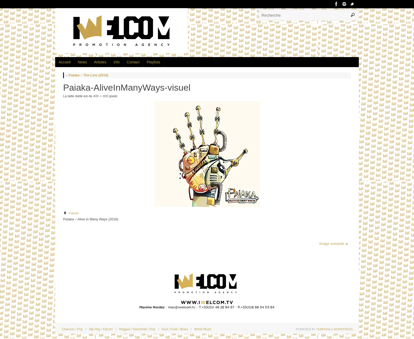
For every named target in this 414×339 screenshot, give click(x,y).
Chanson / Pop (72, 329)
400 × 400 (100, 96)
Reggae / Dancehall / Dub (137, 329)
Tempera (323, 329)
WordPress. (344, 329)
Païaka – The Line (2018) (87, 75)
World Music (203, 329)
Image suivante (333, 244)
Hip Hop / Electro (101, 329)
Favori (73, 213)
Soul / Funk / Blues (175, 329)
